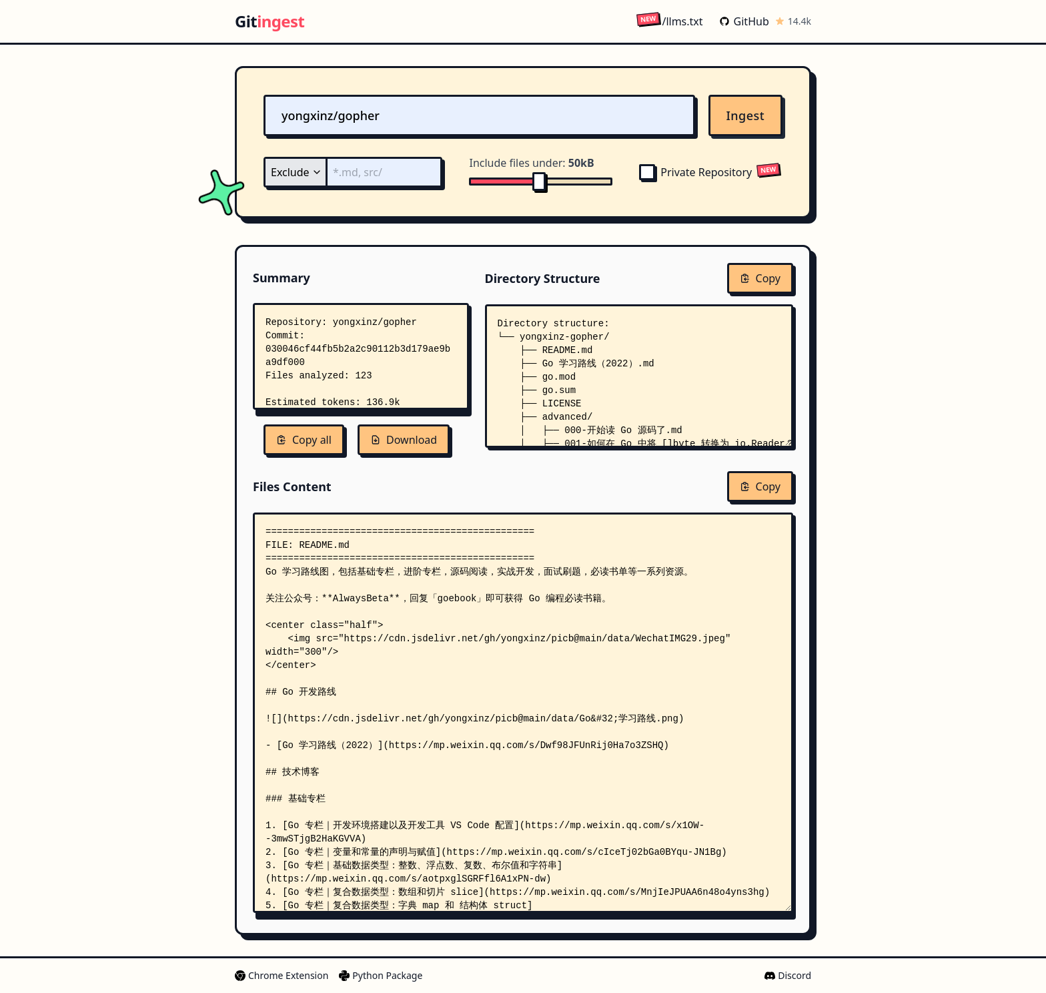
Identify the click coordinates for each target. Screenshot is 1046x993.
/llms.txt (669, 21)
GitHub (744, 21)
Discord (787, 975)
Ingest (745, 115)
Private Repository (695, 172)
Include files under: (531, 162)
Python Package (380, 975)
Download (403, 439)
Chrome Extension (281, 975)
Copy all (304, 439)
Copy (760, 278)
